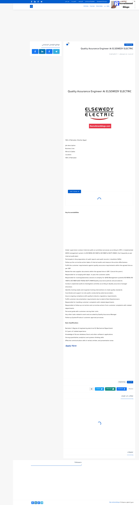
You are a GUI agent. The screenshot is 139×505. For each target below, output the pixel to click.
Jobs (95, 6)
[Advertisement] (69, 26)
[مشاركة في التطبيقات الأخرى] (78, 389)
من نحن (54, 1)
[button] (109, 389)
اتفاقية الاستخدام (77, 1)
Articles (73, 6)
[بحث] (18, 6)
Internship (86, 6)
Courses (79, 6)
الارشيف (67, 1)
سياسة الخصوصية (89, 1)
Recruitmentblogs (101, 502)
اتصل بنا (61, 1)
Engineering (116, 44)
